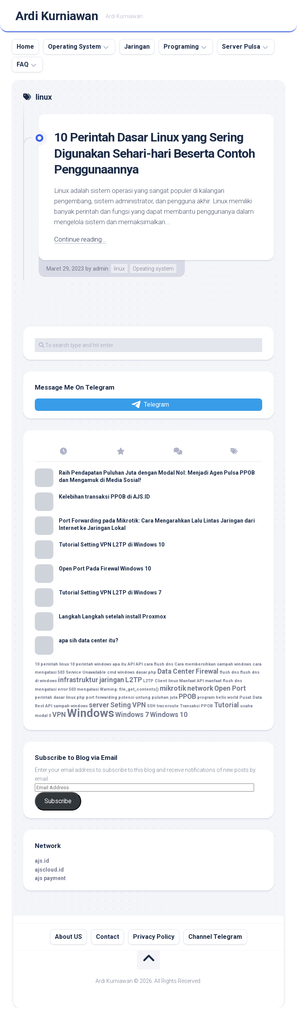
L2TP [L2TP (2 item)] (133, 680)
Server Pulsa (241, 46)
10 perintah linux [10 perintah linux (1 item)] (52, 664)
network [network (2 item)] (200, 688)
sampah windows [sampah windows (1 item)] (70, 705)
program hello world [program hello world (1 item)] (217, 697)
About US (68, 936)
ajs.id (42, 861)
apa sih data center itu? (88, 640)
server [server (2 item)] (99, 705)
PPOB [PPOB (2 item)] (187, 696)
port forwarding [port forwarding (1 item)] (101, 697)
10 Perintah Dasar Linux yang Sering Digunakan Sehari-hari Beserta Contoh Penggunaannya (154, 153)
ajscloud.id (49, 870)
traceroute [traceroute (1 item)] (168, 705)
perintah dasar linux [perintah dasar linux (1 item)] (55, 697)
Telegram (149, 405)
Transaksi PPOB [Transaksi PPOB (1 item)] (196, 705)
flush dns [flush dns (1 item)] (229, 672)
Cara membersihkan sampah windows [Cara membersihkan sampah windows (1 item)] (212, 664)
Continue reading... (80, 239)
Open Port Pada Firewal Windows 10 (105, 568)
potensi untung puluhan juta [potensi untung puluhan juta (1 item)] (148, 697)
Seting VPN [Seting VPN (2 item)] (128, 705)
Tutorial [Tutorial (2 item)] (226, 705)
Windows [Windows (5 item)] (90, 713)
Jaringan (137, 46)
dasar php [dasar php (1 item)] (146, 672)
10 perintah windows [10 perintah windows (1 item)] (90, 664)
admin (100, 268)
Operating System (74, 46)
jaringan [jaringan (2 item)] (111, 680)
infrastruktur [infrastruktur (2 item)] (78, 680)
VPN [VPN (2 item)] (59, 715)
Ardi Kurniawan (56, 16)
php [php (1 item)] (81, 697)
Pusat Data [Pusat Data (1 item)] (250, 697)
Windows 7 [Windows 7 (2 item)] (132, 715)
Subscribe (58, 801)
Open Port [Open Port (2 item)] (230, 688)
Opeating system (153, 269)
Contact (107, 936)
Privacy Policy (153, 936)
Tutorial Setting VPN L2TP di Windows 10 (111, 545)
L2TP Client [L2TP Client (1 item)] (155, 680)
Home (25, 46)
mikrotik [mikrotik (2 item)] (173, 688)
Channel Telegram (215, 936)
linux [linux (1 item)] (173, 680)
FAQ (23, 64)
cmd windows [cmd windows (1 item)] (121, 672)
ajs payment (50, 878)
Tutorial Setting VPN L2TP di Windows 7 (110, 592)
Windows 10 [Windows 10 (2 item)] (169, 715)
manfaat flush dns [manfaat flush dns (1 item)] (223, 680)
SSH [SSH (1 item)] (151, 705)
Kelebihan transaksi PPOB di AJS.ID (104, 497)
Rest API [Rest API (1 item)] (43, 705)
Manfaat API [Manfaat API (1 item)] (191, 680)
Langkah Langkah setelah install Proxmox (112, 616)
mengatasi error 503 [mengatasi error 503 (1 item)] (55, 689)
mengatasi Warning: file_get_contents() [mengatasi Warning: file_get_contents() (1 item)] (118, 689)
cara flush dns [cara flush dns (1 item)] (158, 664)
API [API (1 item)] (139, 664)
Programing (181, 46)
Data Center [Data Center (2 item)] (176, 671)
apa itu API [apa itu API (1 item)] (124, 664)
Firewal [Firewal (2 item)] (207, 671)
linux (119, 269)
